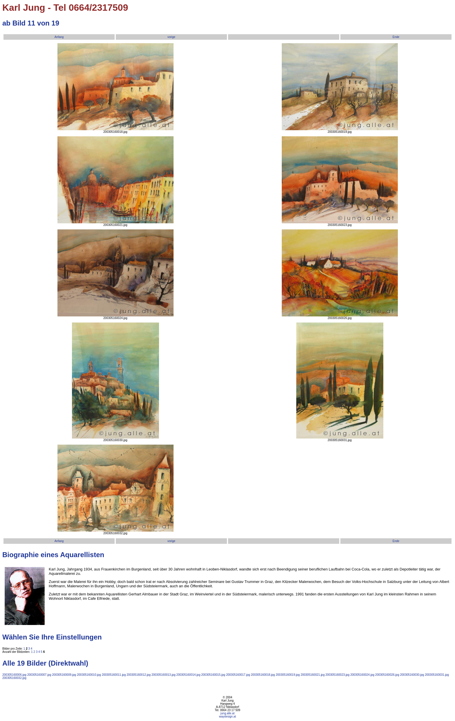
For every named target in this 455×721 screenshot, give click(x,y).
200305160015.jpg (213, 674)
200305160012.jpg (139, 674)
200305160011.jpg (114, 674)
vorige (171, 37)
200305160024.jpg (362, 674)
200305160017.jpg (238, 674)
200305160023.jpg (338, 674)
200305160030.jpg (412, 674)
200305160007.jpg (39, 674)
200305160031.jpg (437, 674)
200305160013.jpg (163, 674)
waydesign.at (227, 716)
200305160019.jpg (288, 674)
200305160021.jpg (313, 674)
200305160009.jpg (64, 674)
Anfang (59, 37)
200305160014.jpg (188, 674)
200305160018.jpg (263, 674)
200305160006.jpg (14, 674)
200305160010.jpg (89, 674)
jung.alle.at (227, 713)
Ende (396, 37)
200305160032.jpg (14, 678)
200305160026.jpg (387, 674)
